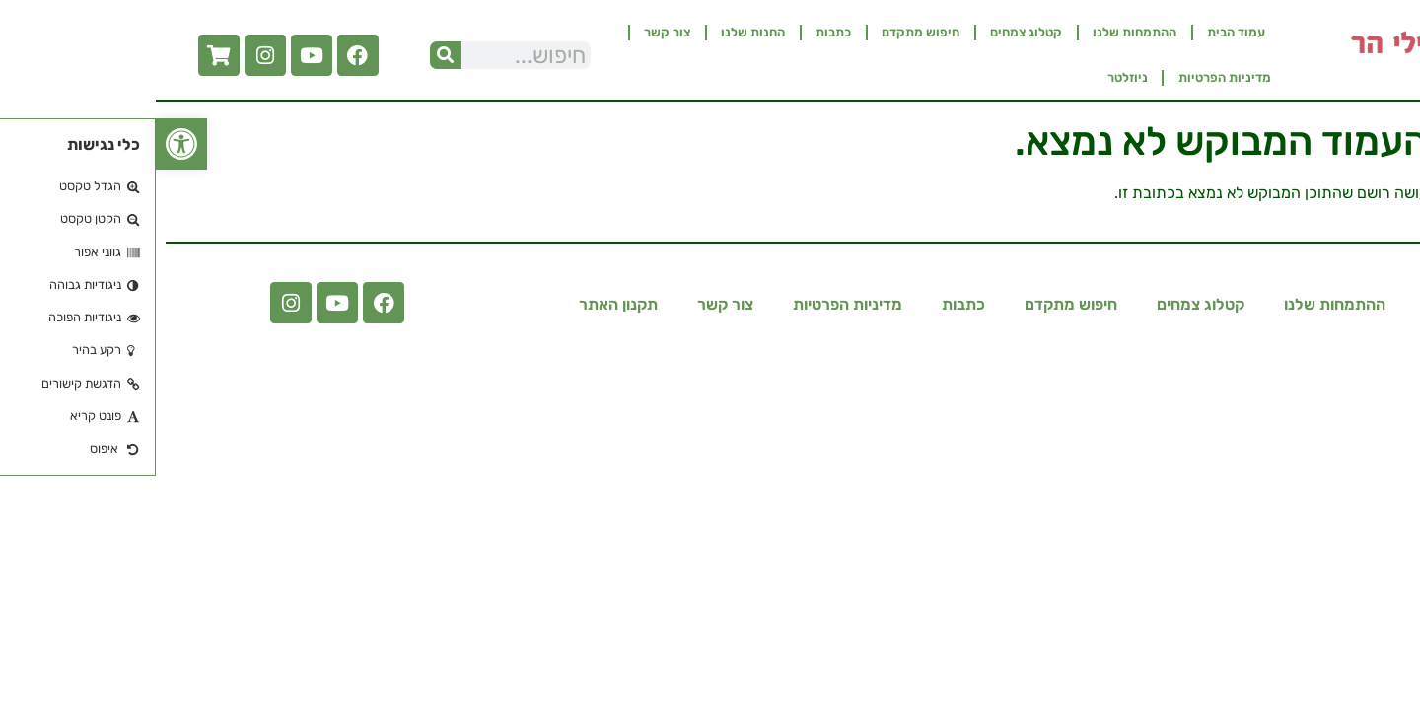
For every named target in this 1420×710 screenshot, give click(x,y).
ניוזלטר (972, 77)
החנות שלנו (597, 32)
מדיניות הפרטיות (1069, 77)
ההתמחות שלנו (979, 32)
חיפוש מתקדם (765, 32)
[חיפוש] (290, 55)
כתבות (677, 32)
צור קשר (511, 32)
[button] (25, 144)
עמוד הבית (1080, 32)
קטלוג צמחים (870, 32)
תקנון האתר (462, 304)
